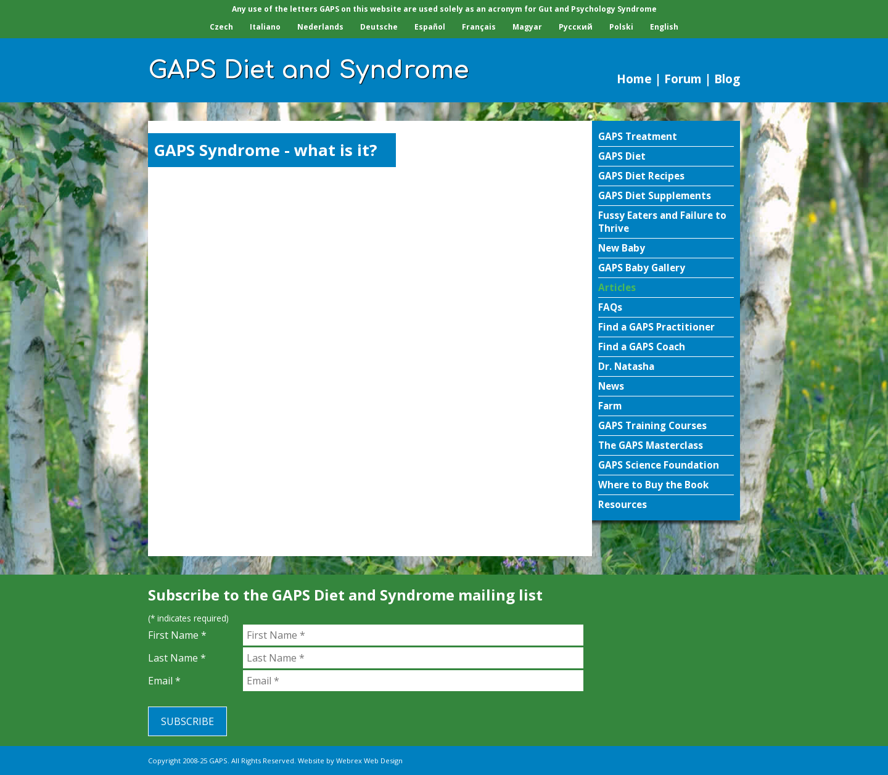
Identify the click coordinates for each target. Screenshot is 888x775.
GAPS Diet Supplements (654, 195)
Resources (622, 504)
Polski (621, 27)
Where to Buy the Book (653, 484)
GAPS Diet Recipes (641, 176)
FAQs (610, 307)
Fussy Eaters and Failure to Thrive (662, 222)
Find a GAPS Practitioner (656, 327)
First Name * (177, 635)
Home (634, 78)
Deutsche (379, 27)
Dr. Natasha (626, 366)
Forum (683, 78)
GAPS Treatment (637, 136)
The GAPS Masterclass (650, 445)
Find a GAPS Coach (641, 346)
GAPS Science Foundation (658, 465)
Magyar (527, 27)
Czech (221, 27)
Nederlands (320, 27)
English (664, 27)
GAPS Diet (622, 156)
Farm (610, 406)
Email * (164, 680)
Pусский (576, 27)
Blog (727, 78)
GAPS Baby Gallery (641, 267)
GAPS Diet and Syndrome (308, 70)
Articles (617, 287)
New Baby (621, 248)
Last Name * (177, 658)
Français (479, 27)
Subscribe (187, 721)
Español (429, 27)
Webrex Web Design (369, 760)
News (611, 386)
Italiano (265, 27)
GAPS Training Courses (652, 425)
